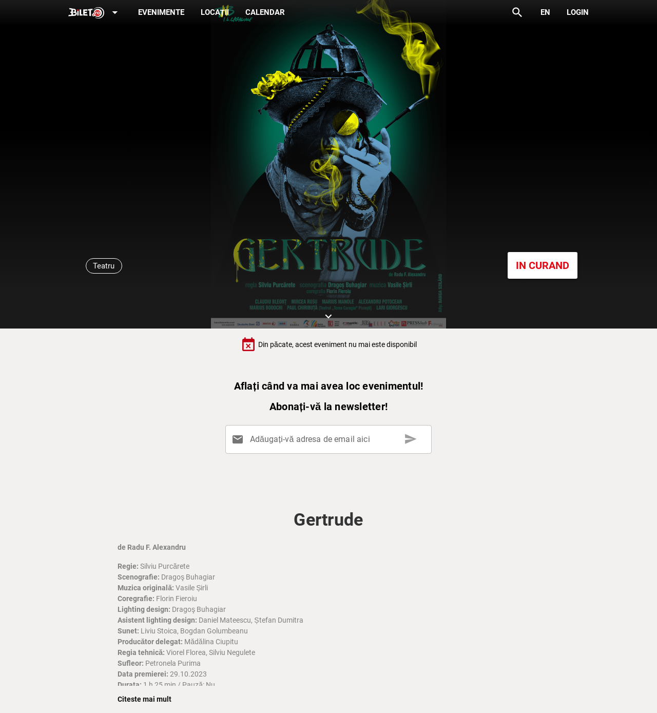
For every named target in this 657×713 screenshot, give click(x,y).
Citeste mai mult (144, 699)
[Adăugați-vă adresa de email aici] (330, 439)
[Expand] (95, 13)
